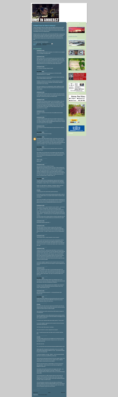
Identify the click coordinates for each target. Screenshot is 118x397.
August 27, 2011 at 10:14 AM (42, 266)
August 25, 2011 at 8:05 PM (42, 163)
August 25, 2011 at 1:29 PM (42, 135)
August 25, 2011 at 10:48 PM (42, 188)
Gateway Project (39, 44)
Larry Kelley (39, 71)
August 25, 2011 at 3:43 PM (42, 158)
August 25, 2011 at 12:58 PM (42, 130)
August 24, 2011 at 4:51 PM (42, 65)
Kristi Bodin (39, 137)
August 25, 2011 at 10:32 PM (42, 177)
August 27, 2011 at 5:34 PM (42, 295)
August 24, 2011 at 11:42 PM (42, 109)
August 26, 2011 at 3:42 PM (42, 247)
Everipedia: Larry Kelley (73, 36)
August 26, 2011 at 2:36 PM (42, 234)
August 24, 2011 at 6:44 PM (42, 90)
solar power (44, 44)
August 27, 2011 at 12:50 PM (42, 289)
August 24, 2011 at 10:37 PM (42, 98)
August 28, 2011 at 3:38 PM (42, 335)
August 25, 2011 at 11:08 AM (42, 124)
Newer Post (35, 392)
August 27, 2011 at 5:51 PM (42, 303)
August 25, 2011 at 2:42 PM (42, 145)
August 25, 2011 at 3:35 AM (42, 115)
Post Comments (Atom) (42, 394)
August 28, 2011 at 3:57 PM (42, 388)
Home (49, 392)
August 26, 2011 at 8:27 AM (42, 219)
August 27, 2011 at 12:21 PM (42, 276)
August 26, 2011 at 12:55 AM (42, 204)
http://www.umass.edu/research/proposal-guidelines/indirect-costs (52, 346)
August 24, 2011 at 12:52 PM (42, 55)
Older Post (63, 392)
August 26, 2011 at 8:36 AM (42, 224)
